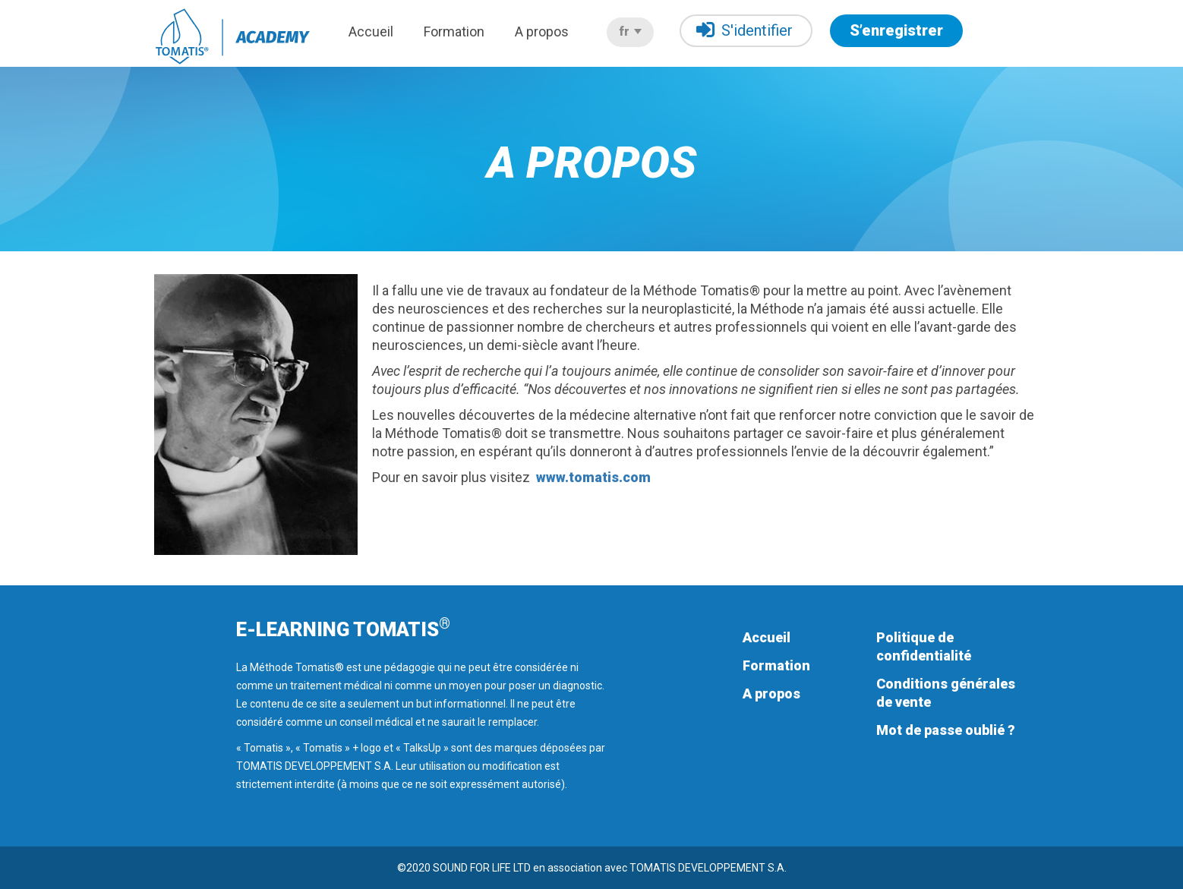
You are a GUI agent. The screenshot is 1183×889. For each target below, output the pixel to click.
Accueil (371, 31)
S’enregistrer (896, 30)
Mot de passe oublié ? (945, 730)
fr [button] (630, 31)
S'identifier (744, 30)
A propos (542, 31)
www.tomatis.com (593, 477)
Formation (454, 31)
